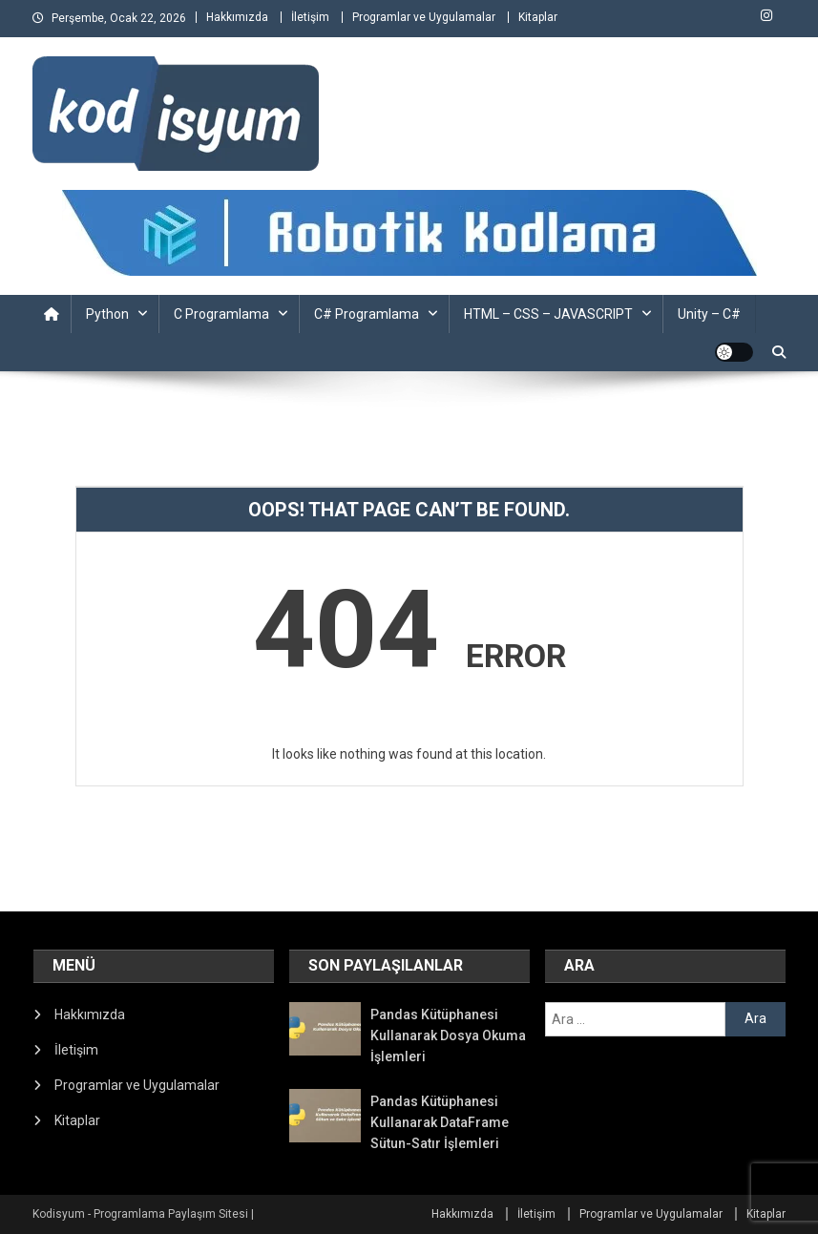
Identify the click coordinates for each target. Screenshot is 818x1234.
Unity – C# (709, 314)
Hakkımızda (237, 17)
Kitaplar (537, 17)
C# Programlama (366, 314)
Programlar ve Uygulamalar (423, 17)
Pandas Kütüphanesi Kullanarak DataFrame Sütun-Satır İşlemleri (439, 1122)
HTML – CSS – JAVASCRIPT (548, 314)
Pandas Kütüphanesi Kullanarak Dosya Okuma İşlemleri (448, 1035)
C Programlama (221, 314)
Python (107, 314)
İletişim (310, 17)
